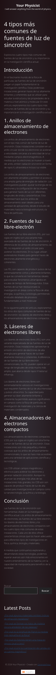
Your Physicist (28, 5)
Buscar (7, 585)
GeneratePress (44, 664)
